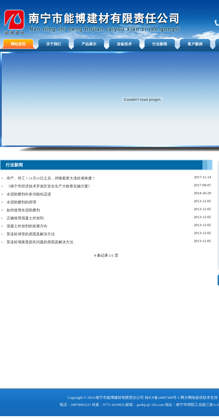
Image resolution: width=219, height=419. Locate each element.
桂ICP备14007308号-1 (162, 397)
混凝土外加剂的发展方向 (27, 226)
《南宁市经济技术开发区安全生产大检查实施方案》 (49, 186)
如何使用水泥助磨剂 (23, 210)
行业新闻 (159, 44)
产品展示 (89, 44)
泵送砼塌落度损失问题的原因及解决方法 (40, 242)
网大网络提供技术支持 (199, 397)
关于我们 (53, 44)
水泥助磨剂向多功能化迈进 (29, 194)
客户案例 (195, 44)
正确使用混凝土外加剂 (25, 218)
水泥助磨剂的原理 (21, 202)
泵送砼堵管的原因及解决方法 (31, 234)
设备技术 (124, 44)
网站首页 (18, 44)
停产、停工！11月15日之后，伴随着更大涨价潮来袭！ (51, 178)
